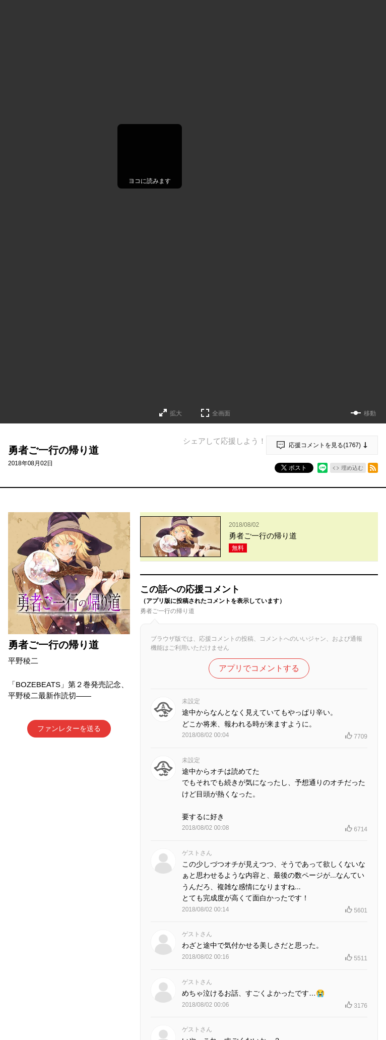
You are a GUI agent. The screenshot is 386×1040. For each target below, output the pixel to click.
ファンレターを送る (69, 728)
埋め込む (352, 468)
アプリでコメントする (259, 668)
